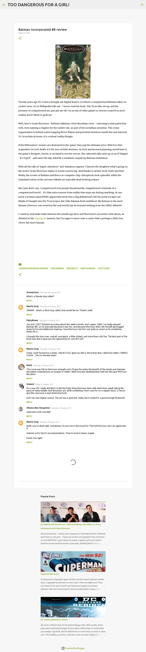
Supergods (41, 218)
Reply (29, 301)
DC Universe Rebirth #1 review (54, 620)
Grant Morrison (88, 268)
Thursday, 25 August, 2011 (50, 292)
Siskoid (30, 384)
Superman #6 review (50, 574)
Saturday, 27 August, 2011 (61, 408)
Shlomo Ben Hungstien (38, 408)
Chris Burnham (57, 268)
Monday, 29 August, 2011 (50, 422)
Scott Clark (103, 268)
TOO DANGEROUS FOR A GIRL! (38, 4)
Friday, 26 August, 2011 (44, 384)
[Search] (73, 4)
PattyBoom (32, 320)
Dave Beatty (72, 268)
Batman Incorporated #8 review (33, 268)
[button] (20, 38)
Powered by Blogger (73, 648)
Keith (29, 365)
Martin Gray (32, 306)
